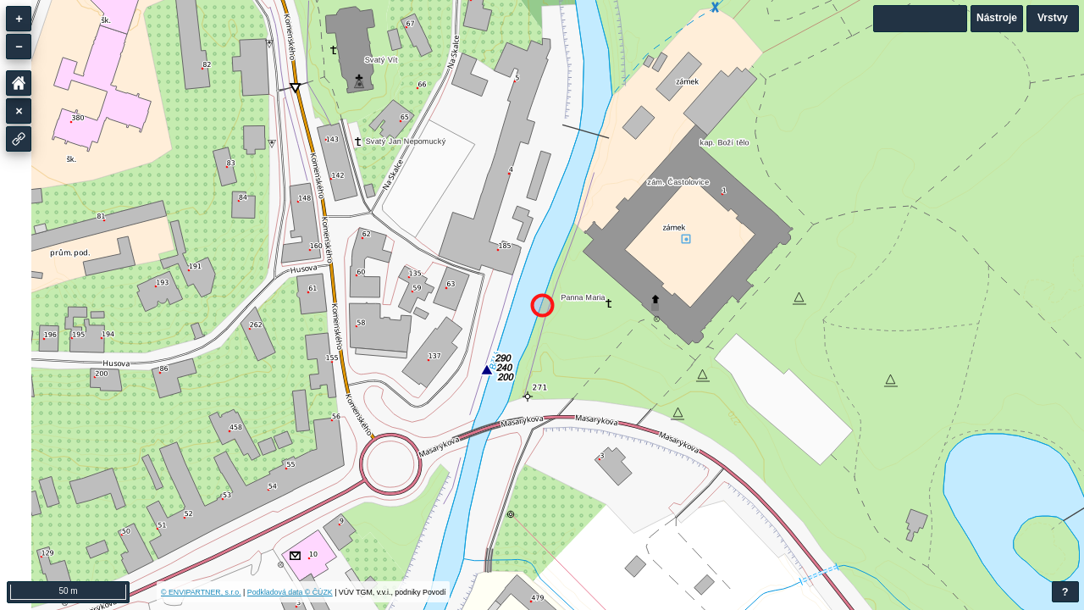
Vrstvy (1052, 18)
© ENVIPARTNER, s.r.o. (201, 592)
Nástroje (996, 18)
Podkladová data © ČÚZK (290, 592)
